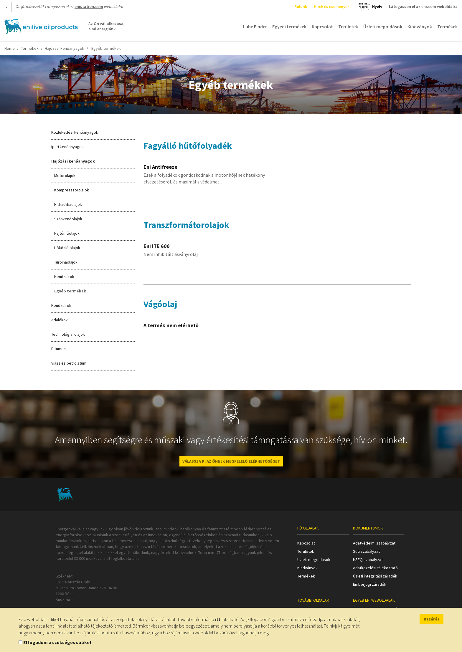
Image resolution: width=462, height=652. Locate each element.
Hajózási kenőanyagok (64, 48)
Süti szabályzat (366, 551)
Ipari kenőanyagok (67, 146)
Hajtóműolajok (67, 233)
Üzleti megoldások (382, 26)
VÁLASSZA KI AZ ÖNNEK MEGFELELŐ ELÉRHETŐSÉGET (231, 461)
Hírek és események (331, 6)
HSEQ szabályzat (368, 559)
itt (217, 619)
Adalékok (59, 319)
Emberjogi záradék (369, 584)
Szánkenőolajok (68, 218)
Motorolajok (64, 175)
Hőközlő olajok (67, 247)
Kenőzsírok (64, 276)
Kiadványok (419, 26)
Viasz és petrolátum (68, 363)
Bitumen (58, 348)
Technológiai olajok (68, 334)
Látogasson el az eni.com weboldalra (423, 6)
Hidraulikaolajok (68, 204)
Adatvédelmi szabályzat (374, 543)
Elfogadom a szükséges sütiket (57, 642)
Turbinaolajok (65, 262)
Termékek (447, 26)
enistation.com (89, 6)
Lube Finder (255, 26)
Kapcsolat (322, 26)
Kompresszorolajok (71, 190)
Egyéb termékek (70, 291)
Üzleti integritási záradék (375, 576)
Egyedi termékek (289, 26)
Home (9, 48)
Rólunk (300, 6)
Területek (348, 26)
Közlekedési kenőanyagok (74, 132)
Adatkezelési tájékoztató (375, 567)
